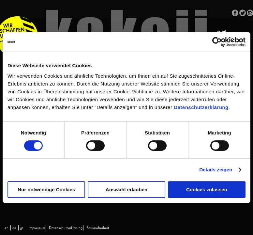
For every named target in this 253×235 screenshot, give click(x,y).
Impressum (37, 228)
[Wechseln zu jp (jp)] (21, 228)
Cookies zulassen (206, 189)
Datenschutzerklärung (201, 107)
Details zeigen (215, 169)
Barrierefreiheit (97, 228)
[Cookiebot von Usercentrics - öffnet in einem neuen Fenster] (217, 42)
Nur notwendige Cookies (46, 189)
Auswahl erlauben (126, 189)
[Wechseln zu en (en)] (6, 228)
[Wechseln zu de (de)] (14, 228)
